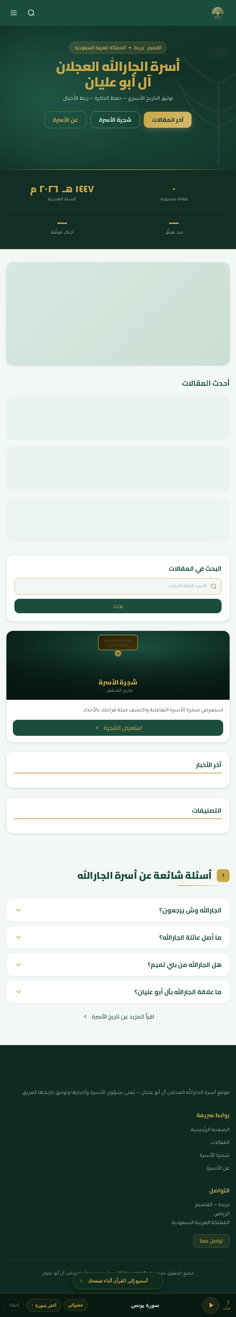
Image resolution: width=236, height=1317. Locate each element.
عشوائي (75, 1305)
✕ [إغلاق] (81, 1280)
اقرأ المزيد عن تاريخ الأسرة (118, 1017)
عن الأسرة (65, 120)
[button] (227, 1305)
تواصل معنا (211, 1240)
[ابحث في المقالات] (118, 586)
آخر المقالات (168, 120)
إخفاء (14, 1305)
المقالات (220, 1143)
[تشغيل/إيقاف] (210, 1305)
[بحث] (31, 13)
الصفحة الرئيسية (210, 1130)
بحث (118, 606)
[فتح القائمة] (13, 13)
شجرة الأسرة (115, 120)
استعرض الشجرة (118, 728)
